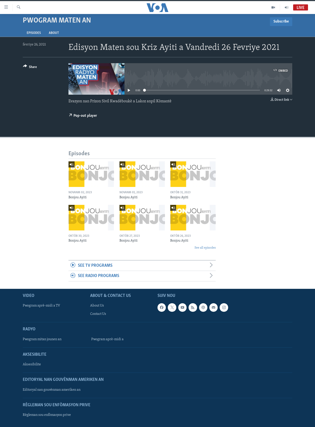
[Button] (30, 67)
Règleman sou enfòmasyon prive (47, 415)
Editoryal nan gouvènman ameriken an (51, 389)
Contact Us (98, 314)
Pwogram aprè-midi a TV (41, 305)
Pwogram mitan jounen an (42, 339)
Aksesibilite (32, 364)
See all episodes (205, 247)
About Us (97, 305)
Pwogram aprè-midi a (107, 339)
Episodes (34, 33)
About (54, 33)
